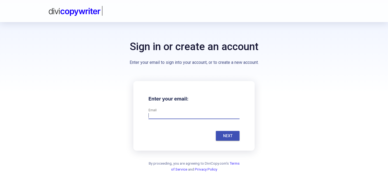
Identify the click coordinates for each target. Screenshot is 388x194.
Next (228, 136)
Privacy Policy (206, 169)
